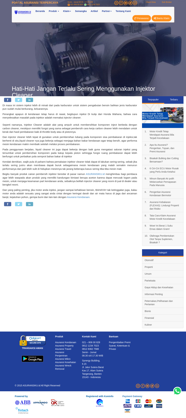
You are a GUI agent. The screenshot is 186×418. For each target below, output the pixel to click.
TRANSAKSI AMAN (32, 348)
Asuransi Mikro (63, 359)
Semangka (81, 11)
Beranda (40, 11)
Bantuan (113, 336)
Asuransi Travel (63, 349)
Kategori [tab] (162, 252)
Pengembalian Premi (120, 342)
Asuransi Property (64, 345)
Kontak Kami (89, 336)
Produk (59, 336)
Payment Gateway (132, 396)
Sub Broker (167, 2)
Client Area (151, 2)
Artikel (94, 11)
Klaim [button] (67, 11)
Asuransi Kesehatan (65, 362)
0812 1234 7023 (93, 4)
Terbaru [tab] (174, 99)
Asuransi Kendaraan (78, 197)
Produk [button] (54, 11)
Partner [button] (107, 11)
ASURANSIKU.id (95, 174)
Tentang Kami (123, 11)
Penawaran (142, 18)
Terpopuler (153, 99)
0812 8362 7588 (90, 349)
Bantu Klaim (161, 18)
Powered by (21, 396)
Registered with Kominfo (99, 396)
